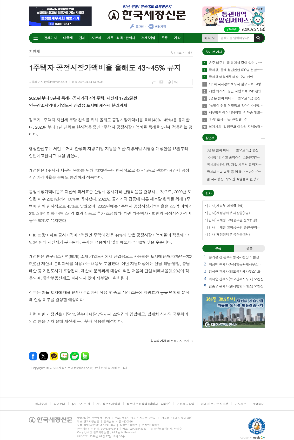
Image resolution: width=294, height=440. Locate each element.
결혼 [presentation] (249, 248)
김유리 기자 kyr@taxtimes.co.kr (48, 82)
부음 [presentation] (218, 248)
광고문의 (59, 404)
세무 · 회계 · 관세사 (121, 37)
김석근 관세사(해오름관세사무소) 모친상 (237, 271)
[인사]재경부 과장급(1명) (225, 205)
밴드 (85, 356)
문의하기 (259, 404)
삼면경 (209, 138)
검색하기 (258, 38)
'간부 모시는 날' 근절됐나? (228, 119)
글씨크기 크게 (184, 82)
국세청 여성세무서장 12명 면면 (231, 77)
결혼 (261, 248)
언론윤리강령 (185, 404)
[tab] (218, 248)
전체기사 (50, 37)
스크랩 (176, 82)
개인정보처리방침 (108, 404)
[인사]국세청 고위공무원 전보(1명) (232, 220)
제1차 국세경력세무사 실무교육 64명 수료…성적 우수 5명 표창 (237, 84)
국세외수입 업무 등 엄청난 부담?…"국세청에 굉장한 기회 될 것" (235, 171)
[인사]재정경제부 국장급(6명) (228, 234)
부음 (230, 248)
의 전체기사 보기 (169, 341)
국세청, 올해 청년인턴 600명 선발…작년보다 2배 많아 (237, 70)
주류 (164, 37)
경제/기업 (148, 37)
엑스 (43, 356)
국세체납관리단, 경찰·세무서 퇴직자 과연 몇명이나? (235, 164)
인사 (208, 193)
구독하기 (232, 29)
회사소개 (41, 404)
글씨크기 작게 (190, 82)
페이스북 (33, 356)
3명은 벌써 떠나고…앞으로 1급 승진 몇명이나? (237, 98)
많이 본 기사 (213, 52)
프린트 (168, 82)
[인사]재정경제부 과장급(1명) (228, 212)
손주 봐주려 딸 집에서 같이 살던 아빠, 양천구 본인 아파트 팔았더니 (237, 62)
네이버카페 (74, 356)
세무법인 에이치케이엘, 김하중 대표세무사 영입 (237, 112)
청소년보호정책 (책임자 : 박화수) (148, 404)
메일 (161, 82)
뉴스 (178, 52)
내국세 (68, 37)
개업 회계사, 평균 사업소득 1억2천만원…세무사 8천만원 (237, 91)
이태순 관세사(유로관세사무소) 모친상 (236, 279)
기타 (177, 37)
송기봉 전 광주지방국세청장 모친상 (234, 257)
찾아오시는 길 (81, 404)
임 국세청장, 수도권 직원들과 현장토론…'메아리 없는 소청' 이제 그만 (235, 178)
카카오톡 (54, 356)
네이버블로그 (64, 356)
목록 (154, 82)
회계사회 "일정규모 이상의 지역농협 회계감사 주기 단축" (237, 126)
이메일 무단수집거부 (214, 404)
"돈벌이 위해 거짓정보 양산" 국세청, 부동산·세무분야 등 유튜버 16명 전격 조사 (237, 105)
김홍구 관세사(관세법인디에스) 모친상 (236, 286)
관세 (82, 37)
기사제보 (240, 404)
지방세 (96, 37)
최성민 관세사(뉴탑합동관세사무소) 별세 (237, 264)
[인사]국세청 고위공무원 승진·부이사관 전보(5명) (234, 227)
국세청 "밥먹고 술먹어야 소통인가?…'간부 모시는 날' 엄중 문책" (235, 157)
